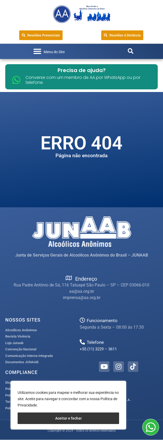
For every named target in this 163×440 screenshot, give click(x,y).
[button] (49, 51)
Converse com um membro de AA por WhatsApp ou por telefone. (83, 79)
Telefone (95, 342)
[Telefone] (82, 342)
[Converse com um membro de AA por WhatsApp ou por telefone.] (16, 79)
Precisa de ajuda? (82, 70)
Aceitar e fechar (68, 418)
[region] (68, 405)
